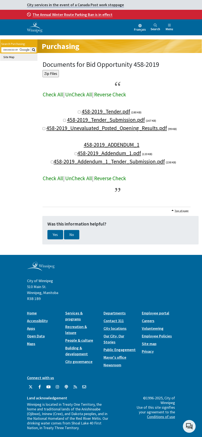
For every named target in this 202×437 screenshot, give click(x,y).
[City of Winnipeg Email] (84, 387)
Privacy (148, 351)
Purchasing (60, 46)
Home (32, 313)
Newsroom (112, 365)
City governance (78, 361)
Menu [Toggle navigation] (169, 27)
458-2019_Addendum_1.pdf (109, 153)
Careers (148, 320)
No (71, 234)
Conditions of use (161, 416)
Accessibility (37, 320)
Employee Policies (157, 336)
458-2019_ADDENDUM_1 (111, 144)
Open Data (36, 336)
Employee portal (155, 313)
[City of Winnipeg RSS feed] (75, 387)
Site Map (8, 57)
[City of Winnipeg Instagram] (57, 387)
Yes (55, 234)
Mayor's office (115, 357)
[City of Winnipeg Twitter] (30, 387)
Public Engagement (120, 349)
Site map (149, 343)
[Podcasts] (66, 387)
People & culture (79, 340)
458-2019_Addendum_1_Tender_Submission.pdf (109, 161)
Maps (31, 343)
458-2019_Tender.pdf (106, 111)
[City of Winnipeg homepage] (40, 269)
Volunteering (153, 328)
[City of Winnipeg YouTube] (48, 387)
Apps (31, 328)
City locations (115, 328)
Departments (115, 313)
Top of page (181, 210)
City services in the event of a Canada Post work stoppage (75, 4)
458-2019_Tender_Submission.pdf (106, 119)
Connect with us (40, 377)
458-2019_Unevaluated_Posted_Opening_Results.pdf (106, 128)
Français (140, 29)
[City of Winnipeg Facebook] (39, 387)
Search (155, 27)
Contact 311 (114, 320)
